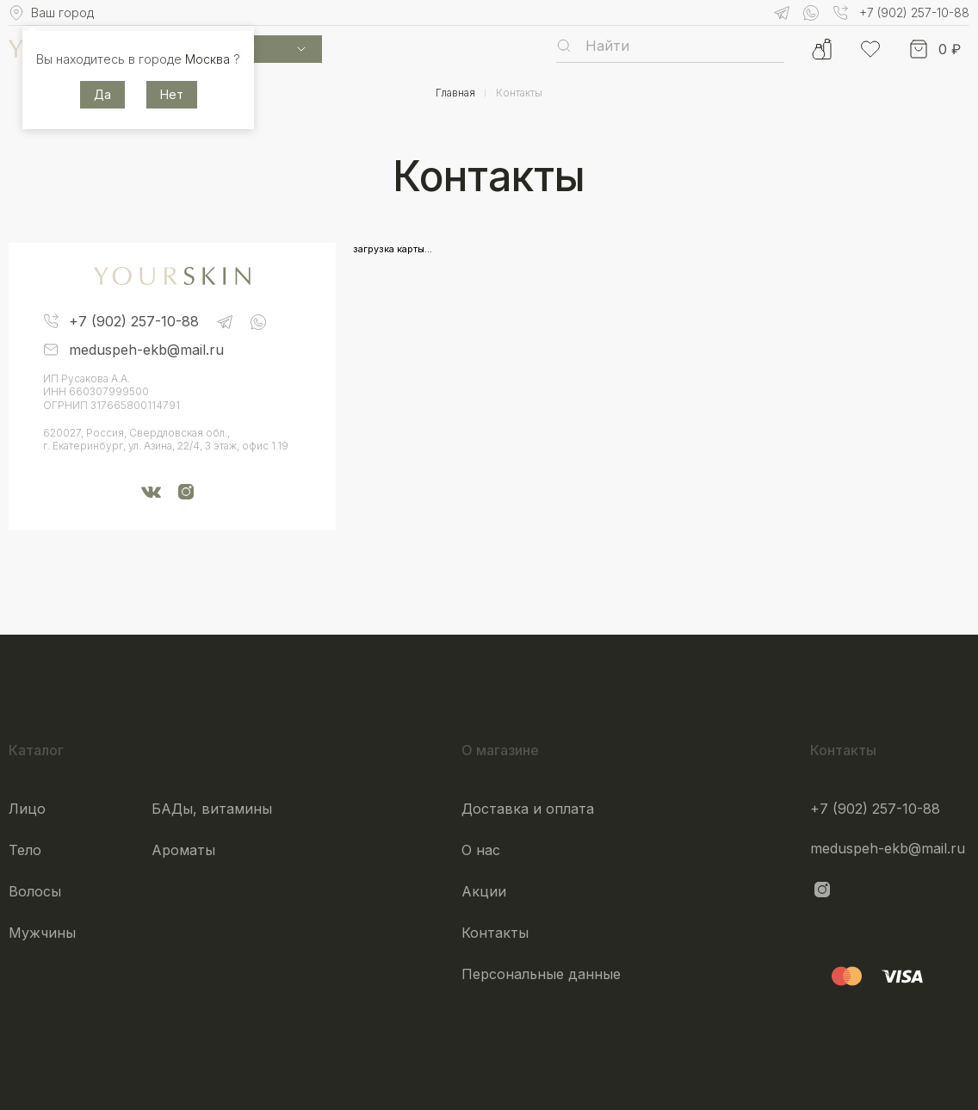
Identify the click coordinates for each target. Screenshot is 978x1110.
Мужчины (42, 932)
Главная (455, 92)
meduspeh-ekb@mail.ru (887, 848)
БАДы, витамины (212, 808)
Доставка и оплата (527, 808)
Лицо (27, 808)
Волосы (35, 891)
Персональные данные (541, 974)
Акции (483, 891)
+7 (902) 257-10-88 (875, 808)
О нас (480, 850)
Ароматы (183, 850)
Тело (25, 850)
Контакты (495, 932)
